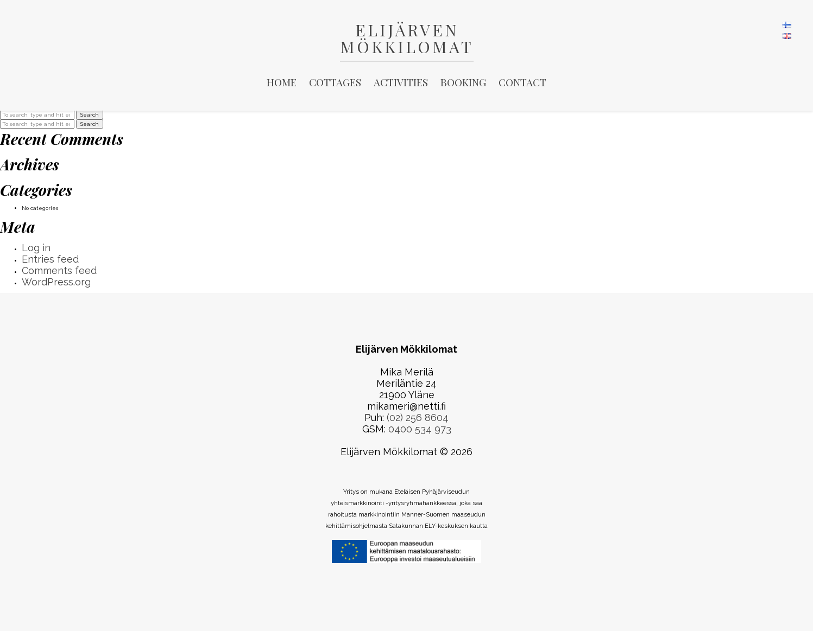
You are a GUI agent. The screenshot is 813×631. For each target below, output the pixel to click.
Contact (522, 82)
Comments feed (59, 270)
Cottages (335, 82)
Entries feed (50, 259)
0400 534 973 (419, 429)
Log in (36, 247)
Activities (401, 82)
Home (282, 82)
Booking (463, 82)
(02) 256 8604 (418, 417)
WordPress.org (56, 282)
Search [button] (89, 115)
